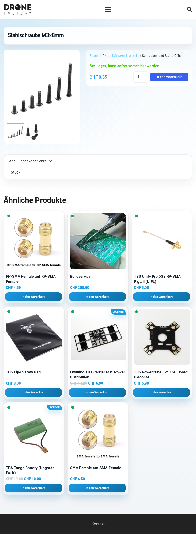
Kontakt (98, 524)
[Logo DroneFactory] (18, 9)
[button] (108, 9)
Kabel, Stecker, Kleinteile (122, 56)
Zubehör (96, 56)
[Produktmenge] (141, 77)
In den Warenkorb (169, 77)
